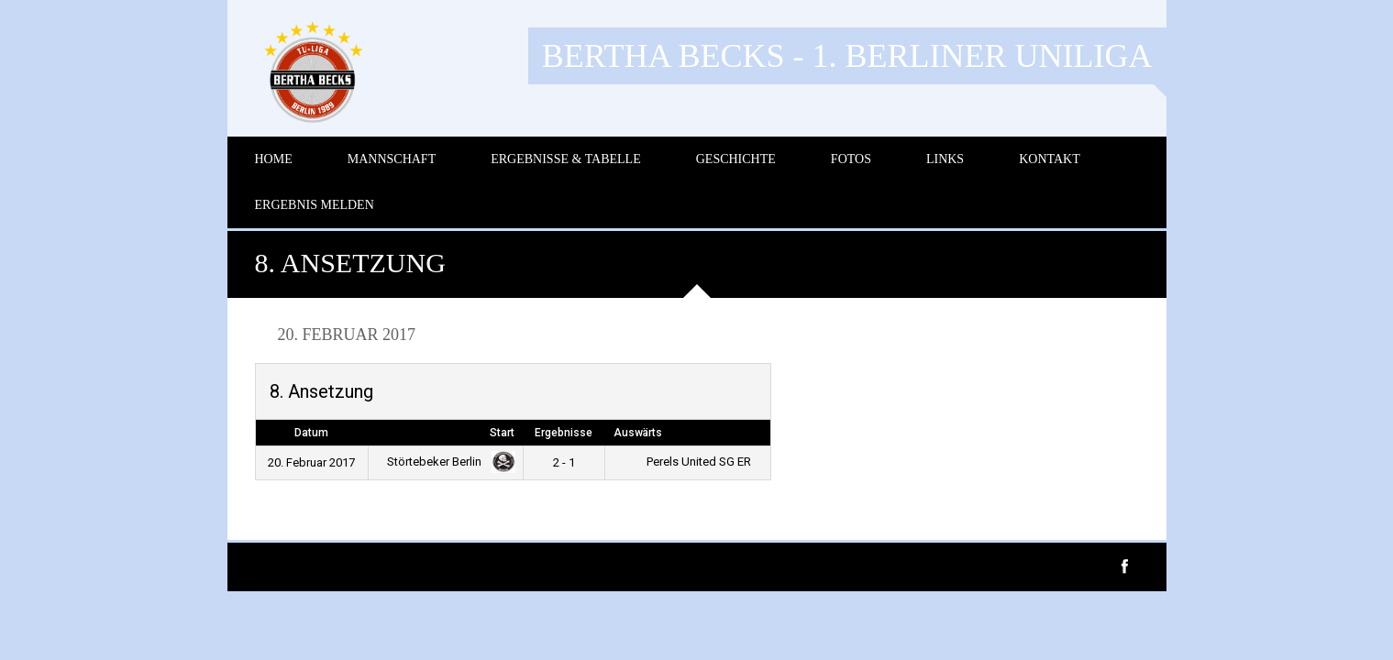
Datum (311, 432)
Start (502, 432)
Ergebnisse (563, 432)
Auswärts (638, 432)
